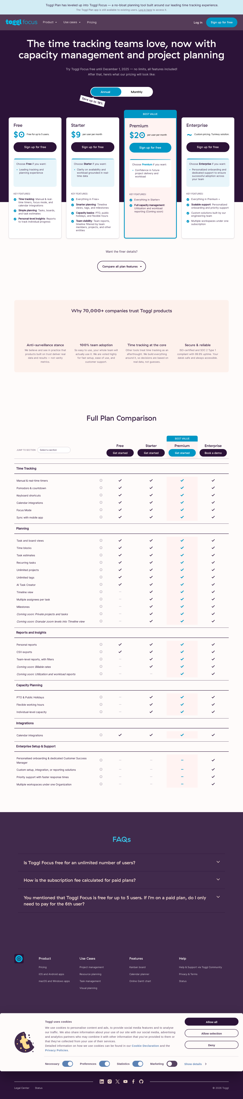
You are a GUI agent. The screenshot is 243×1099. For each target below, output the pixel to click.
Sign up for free (222, 22)
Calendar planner (139, 974)
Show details (193, 1091)
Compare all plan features (120, 266)
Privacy (183, 974)
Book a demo (213, 453)
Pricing (91, 22)
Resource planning (90, 974)
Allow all (211, 1049)
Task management (90, 981)
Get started (120, 453)
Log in (198, 22)
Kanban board (137, 967)
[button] (50, 22)
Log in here (145, 9)
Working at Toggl (219, 1029)
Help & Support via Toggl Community (200, 967)
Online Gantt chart (140, 981)
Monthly (137, 92)
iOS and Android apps (51, 974)
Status (183, 981)
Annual (105, 92)
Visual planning (88, 988)
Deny (211, 1072)
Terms (193, 974)
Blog (184, 1029)
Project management (92, 967)
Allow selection (211, 1061)
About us (198, 1029)
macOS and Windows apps (54, 981)
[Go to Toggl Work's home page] (21, 22)
